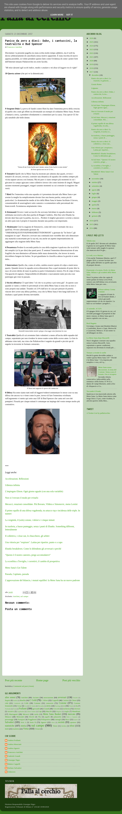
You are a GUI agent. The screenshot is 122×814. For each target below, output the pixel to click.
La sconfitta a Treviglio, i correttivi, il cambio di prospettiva (32, 561)
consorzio (49, 703)
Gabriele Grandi (14, 756)
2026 (92, 38)
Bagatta (7, 700)
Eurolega (58, 706)
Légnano (94, 88)
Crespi (19, 706)
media (36, 714)
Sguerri (44, 722)
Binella (22, 700)
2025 (92, 42)
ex (64, 706)
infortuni (77, 709)
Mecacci (26, 714)
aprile (94, 205)
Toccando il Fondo (94, 391)
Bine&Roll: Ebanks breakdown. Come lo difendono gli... (103, 154)
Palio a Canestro (72, 717)
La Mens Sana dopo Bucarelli (98, 338)
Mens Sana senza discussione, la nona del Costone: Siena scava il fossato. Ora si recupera (107, 370)
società (61, 722)
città (6, 703)
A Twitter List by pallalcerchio (98, 413)
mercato (71, 714)
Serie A (23, 722)
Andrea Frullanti (14, 740)
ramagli (58, 719)
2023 (92, 49)
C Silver (44, 700)
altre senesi (10, 697)
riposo (76, 719)
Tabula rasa (91, 241)
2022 (92, 53)
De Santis (32, 706)
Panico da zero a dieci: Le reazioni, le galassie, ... (101, 79)
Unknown (11, 772)
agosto (94, 190)
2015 (92, 224)
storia (23, 726)
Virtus (26, 728)
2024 (92, 46)
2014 (92, 228)
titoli (7, 729)
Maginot (58, 711)
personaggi (9, 719)
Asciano (35, 697)
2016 (92, 221)
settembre (96, 186)
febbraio (95, 212)
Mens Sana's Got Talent (16, 567)
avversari (62, 697)
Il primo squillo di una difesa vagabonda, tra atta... (102, 124)
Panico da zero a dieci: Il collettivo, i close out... (101, 142)
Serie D (33, 722)
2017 (92, 72)
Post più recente (13, 680)
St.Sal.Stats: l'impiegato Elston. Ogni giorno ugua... (103, 106)
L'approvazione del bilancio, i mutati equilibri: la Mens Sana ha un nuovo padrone (42, 580)
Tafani (55, 726)
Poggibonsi (32, 719)
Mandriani (76, 711)
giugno (95, 197)
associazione (48, 697)
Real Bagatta (91, 323)
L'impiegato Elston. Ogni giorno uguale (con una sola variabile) (34, 491)
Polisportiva (46, 719)
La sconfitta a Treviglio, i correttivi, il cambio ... (101, 167)
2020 (92, 61)
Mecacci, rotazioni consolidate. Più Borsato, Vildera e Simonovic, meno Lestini (41, 504)
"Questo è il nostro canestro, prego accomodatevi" (28, 555)
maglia (66, 711)
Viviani (37, 729)
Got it (69, 14)
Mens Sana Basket (52, 714)
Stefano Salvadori (14, 768)
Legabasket (20, 711)
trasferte (16, 729)
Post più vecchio (71, 680)
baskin (15, 700)
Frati (14, 709)
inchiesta (66, 709)
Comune (37, 703)
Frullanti (23, 708)
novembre (96, 179)
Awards (75, 697)
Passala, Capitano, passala (17, 574)
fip (77, 706)
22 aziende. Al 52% (94, 309)
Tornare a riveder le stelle (96, 353)
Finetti (71, 706)
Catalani (65, 700)
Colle (26, 703)
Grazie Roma (96, 84)
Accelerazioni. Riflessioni (17, 479)
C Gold (33, 700)
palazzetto (57, 717)
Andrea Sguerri (14, 748)
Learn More (56, 14)
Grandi (46, 709)
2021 (92, 57)
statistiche (9, 726)
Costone (62, 703)
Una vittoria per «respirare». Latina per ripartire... (102, 149)
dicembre (95, 75)
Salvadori (9, 722)
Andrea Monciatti (14, 744)
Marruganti (13, 714)
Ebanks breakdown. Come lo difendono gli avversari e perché (33, 548)
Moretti (31, 717)
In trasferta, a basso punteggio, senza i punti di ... (103, 136)
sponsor (73, 722)
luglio (94, 193)
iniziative (11, 711)
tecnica (63, 726)
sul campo (24, 596)
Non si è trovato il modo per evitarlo (21, 498)
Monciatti (20, 717)
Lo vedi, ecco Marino (95, 255)
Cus (26, 706)
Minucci (8, 717)
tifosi (72, 726)
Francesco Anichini (15, 752)
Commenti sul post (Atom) (23, 686)
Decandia (41, 706)
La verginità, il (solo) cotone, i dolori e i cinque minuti (30, 520)
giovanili (36, 709)
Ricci (67, 719)
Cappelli (55, 700)
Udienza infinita (12, 485)
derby (48, 706)
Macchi (49, 711)
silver (53, 722)
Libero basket (31, 711)
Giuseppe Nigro (14, 760)
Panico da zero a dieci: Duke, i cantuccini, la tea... (103, 93)
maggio (95, 201)
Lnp (40, 711)
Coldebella (17, 703)
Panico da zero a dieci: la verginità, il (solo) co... (101, 130)
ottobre (95, 182)
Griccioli (56, 709)
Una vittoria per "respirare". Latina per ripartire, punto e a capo (33, 542)
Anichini (16, 596)
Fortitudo (8, 709)
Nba (39, 717)
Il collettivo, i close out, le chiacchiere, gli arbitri (27, 536)
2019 (92, 64)
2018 (92, 68)
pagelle (47, 717)
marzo (94, 208)
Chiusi (73, 700)
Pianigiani (21, 720)
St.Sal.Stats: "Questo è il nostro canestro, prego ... (103, 161)
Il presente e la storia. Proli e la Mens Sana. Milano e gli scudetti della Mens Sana (101, 272)
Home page (42, 680)
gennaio (95, 216)
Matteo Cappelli (14, 764)
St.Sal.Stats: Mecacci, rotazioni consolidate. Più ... (103, 118)
